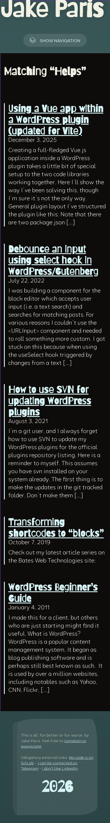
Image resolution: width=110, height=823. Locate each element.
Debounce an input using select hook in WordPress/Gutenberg (53, 260)
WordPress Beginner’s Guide (53, 592)
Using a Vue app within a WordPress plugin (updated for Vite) (55, 119)
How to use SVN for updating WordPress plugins (49, 401)
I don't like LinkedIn (60, 768)
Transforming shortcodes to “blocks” (56, 527)
